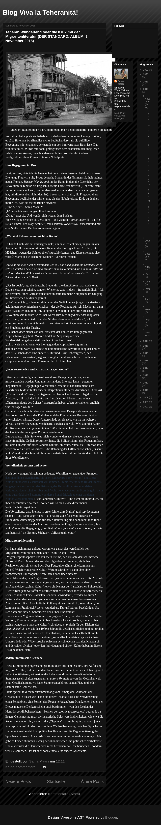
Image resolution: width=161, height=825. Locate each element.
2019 (145, 81)
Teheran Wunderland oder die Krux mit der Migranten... (147, 170)
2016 (145, 345)
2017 (146, 341)
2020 (145, 74)
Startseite (56, 781)
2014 (145, 360)
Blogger (111, 817)
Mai (148, 289)
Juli (147, 274)
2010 (145, 390)
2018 (145, 89)
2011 (145, 382)
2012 (145, 375)
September (147, 256)
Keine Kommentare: (21, 767)
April (147, 299)
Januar (147, 334)
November (147, 100)
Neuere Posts (18, 781)
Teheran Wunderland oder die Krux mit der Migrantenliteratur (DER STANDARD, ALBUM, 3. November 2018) (47, 36)
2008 (146, 402)
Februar (147, 321)
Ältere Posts (92, 781)
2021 (146, 69)
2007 (146, 406)
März (147, 309)
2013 (145, 368)
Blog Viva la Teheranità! (40, 12)
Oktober (147, 242)
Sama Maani (121, 82)
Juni (148, 281)
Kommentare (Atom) (64, 794)
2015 (145, 353)
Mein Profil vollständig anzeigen (119, 116)
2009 (146, 397)
